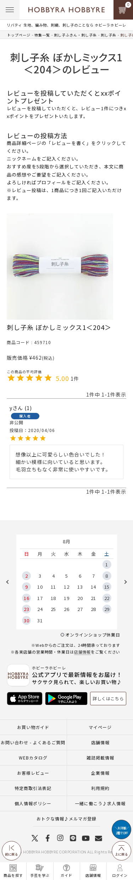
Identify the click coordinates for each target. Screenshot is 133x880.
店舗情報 (82, 652)
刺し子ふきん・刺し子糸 (75, 35)
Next (123, 582)
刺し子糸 (108, 35)
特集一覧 (42, 35)
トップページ (19, 35)
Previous (10, 582)
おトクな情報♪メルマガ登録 (66, 818)
